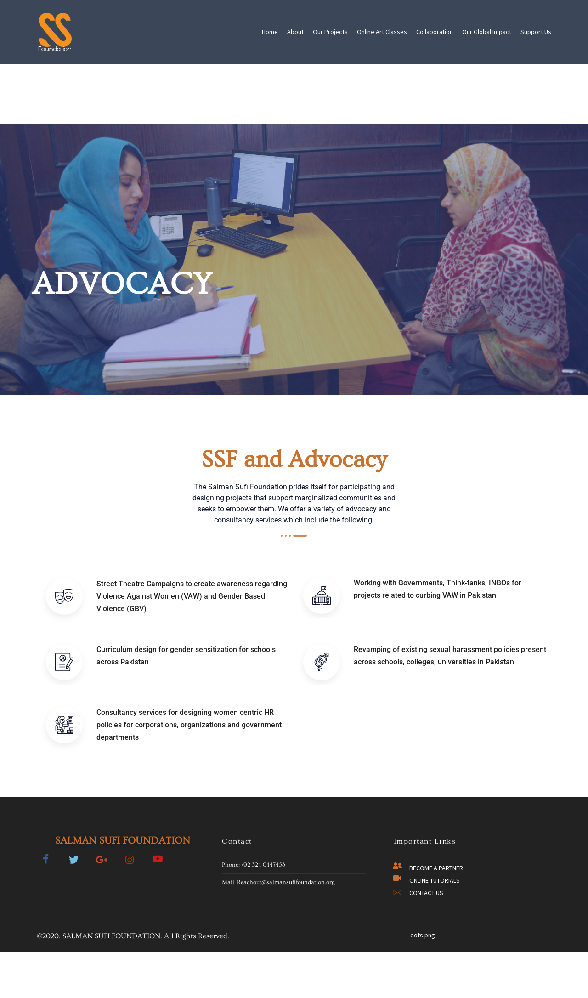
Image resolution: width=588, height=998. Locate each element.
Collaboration (434, 32)
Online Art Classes (382, 32)
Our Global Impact (486, 32)
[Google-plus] (101, 862)
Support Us (535, 32)
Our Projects (330, 32)
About (295, 32)
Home (270, 32)
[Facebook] (45, 862)
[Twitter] (73, 862)
